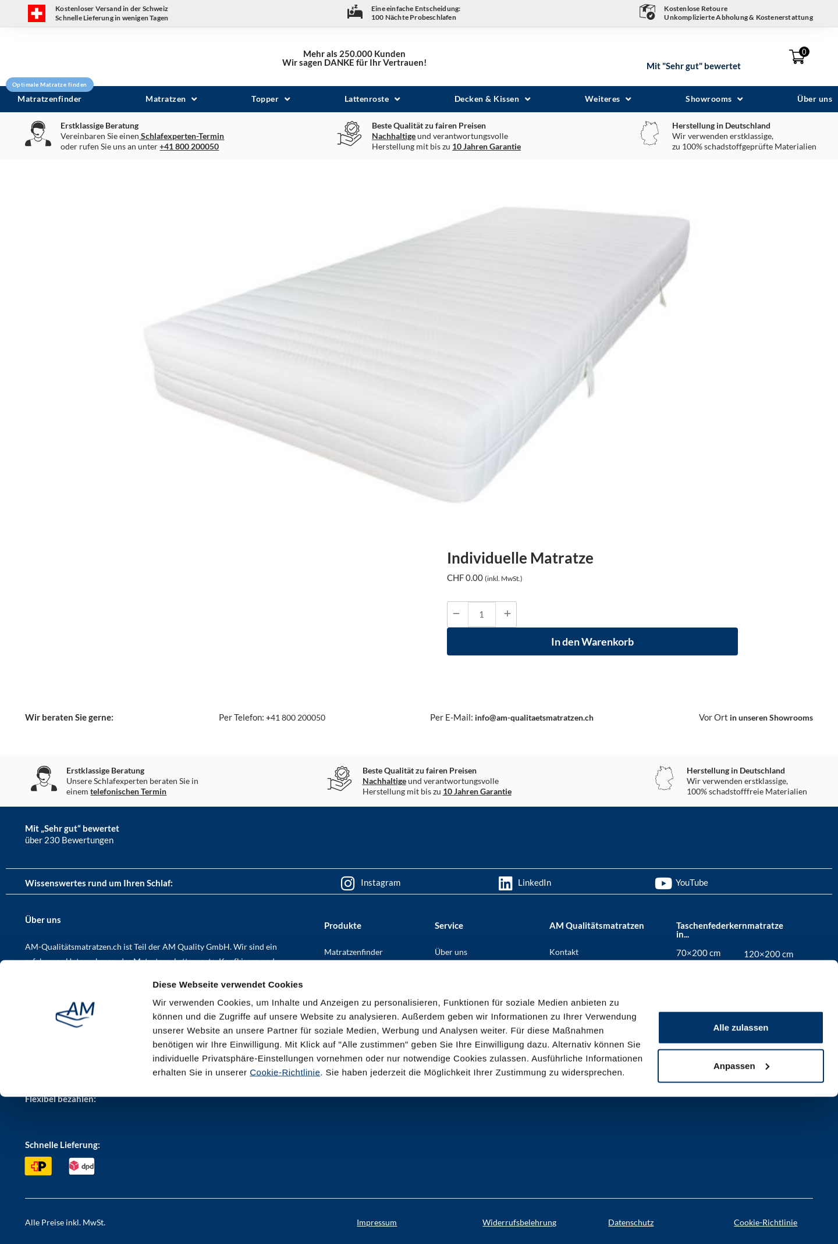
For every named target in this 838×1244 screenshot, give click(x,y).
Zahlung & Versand (469, 992)
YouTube (692, 882)
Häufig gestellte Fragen (476, 972)
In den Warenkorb (592, 641)
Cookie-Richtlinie (285, 1219)
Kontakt (563, 952)
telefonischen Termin (128, 791)
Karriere (564, 992)
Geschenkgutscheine (472, 1013)
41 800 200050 (290, 717)
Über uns (451, 952)
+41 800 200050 (189, 146)
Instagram (380, 882)
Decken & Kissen (354, 1053)
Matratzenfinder (353, 952)
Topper (337, 992)
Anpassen (741, 1213)
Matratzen (342, 972)
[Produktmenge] (481, 614)
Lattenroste (344, 1013)
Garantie (450, 1033)
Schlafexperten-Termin (181, 136)
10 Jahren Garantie (486, 146)
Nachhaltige (394, 136)
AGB (557, 972)
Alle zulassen (740, 1175)
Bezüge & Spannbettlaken (369, 1033)
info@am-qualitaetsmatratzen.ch (529, 717)
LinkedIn (534, 882)
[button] (172, 99)
